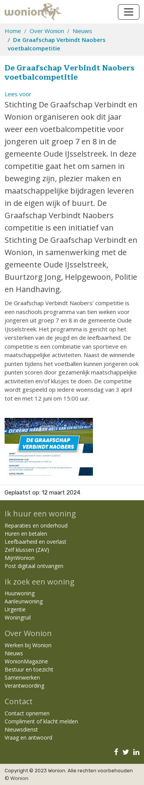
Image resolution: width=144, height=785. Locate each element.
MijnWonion (20, 557)
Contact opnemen (27, 713)
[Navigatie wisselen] (128, 12)
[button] (18, 94)
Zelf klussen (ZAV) (27, 549)
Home (13, 31)
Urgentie (15, 609)
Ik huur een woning (40, 513)
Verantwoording (24, 685)
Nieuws (82, 31)
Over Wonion (47, 31)
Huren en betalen (26, 533)
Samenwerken (22, 677)
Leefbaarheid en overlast (35, 541)
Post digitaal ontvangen (34, 566)
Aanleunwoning (24, 601)
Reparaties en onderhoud (36, 525)
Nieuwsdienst (21, 729)
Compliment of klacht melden (41, 721)
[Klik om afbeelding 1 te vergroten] (49, 446)
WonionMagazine (26, 661)
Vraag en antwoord (28, 737)
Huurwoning (20, 593)
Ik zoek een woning (39, 581)
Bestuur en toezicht (29, 669)
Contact (19, 701)
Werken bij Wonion (28, 645)
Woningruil (18, 617)
